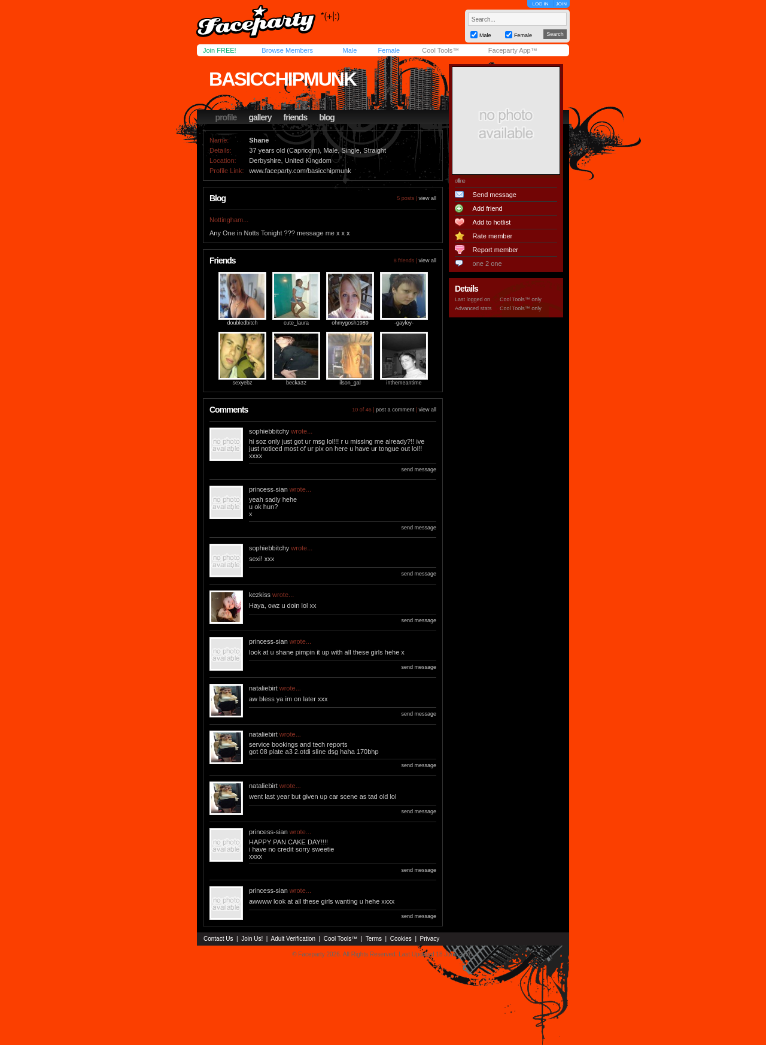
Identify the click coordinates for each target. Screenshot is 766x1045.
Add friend (488, 208)
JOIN (561, 4)
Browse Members (287, 50)
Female (389, 50)
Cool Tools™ (440, 50)
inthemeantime (403, 383)
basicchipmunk (282, 79)
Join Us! (252, 938)
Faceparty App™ (512, 50)
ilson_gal (350, 383)
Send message (494, 194)
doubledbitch (242, 323)
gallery (259, 117)
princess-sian (268, 489)
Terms (374, 938)
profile (226, 117)
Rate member (493, 236)
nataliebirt (263, 688)
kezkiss (259, 594)
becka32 (296, 383)
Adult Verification (292, 938)
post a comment (395, 410)
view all (427, 198)
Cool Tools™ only (521, 299)
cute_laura (296, 323)
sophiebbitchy (269, 431)
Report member (495, 249)
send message (418, 469)
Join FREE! (219, 50)
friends (296, 117)
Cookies (401, 938)
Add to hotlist (492, 222)
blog (327, 117)
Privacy (430, 938)
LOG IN (540, 4)
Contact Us (218, 938)
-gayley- (404, 323)
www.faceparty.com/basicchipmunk (300, 170)
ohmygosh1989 (350, 323)
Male (349, 50)
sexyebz (242, 383)
